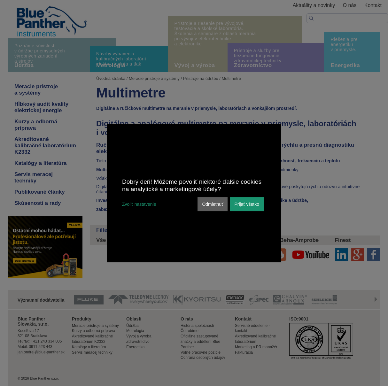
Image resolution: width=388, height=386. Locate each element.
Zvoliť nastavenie (139, 204)
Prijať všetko (246, 204)
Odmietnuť (212, 204)
